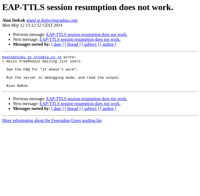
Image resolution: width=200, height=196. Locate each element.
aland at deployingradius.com (52, 20)
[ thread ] (73, 44)
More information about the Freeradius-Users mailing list (52, 127)
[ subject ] (90, 44)
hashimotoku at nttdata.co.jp (31, 57)
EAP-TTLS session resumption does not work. (87, 34)
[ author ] (108, 44)
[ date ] (57, 44)
